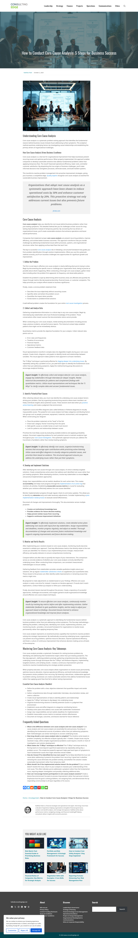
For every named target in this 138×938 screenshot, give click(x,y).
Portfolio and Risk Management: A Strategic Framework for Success (56, 853)
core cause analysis (44, 250)
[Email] (46, 787)
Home (25, 798)
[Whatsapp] (42, 787)
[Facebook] (24, 787)
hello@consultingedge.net (19, 902)
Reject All (24, 930)
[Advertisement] (69, 25)
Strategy (59, 6)
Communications (105, 6)
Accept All (36, 930)
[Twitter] (28, 787)
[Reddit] (31, 787)
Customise (12, 930)
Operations (91, 6)
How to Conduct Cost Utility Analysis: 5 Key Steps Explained (77, 853)
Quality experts (52, 176)
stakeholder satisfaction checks (51, 572)
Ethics (117, 6)
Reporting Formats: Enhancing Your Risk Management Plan (76, 878)
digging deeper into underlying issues (71, 361)
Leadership (48, 6)
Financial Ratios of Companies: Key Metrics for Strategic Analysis (34, 878)
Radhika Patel (28, 72)
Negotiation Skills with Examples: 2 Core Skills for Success (55, 878)
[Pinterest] (39, 787)
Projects (79, 6)
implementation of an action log (71, 484)
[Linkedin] (35, 787)
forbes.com (56, 211)
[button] (124, 6)
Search (122, 909)
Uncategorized (34, 798)
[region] (24, 924)
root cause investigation (74, 303)
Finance (70, 6)
